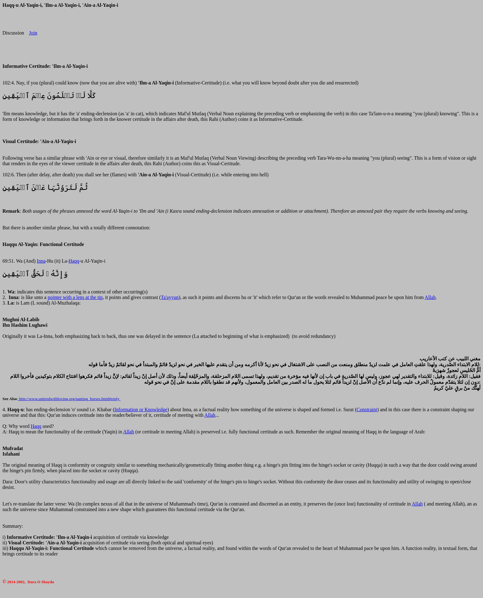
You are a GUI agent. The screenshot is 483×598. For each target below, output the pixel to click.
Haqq (73, 261)
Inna (41, 261)
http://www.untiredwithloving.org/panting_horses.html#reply (69, 398)
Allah (430, 297)
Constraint (367, 409)
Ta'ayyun (170, 297)
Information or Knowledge (141, 409)
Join (33, 32)
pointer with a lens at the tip (75, 297)
